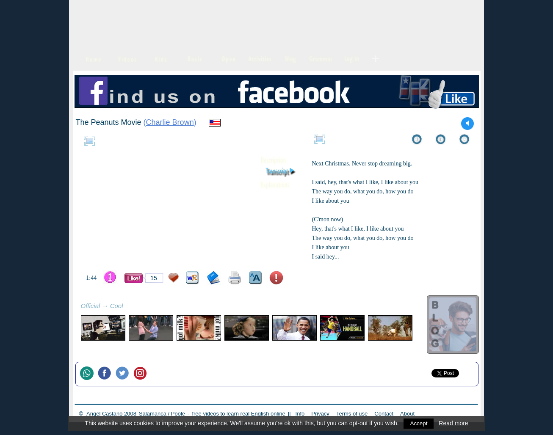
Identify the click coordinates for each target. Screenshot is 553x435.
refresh (132, 306)
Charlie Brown (170, 122)
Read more (453, 423)
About (407, 413)
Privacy (320, 413)
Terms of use (352, 413)
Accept (419, 423)
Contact (383, 413)
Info (300, 413)
